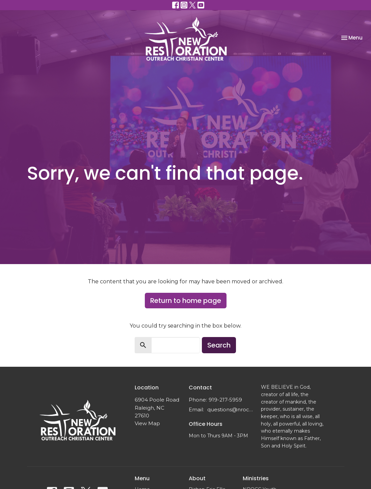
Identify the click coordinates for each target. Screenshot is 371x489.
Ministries (256, 478)
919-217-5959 (225, 399)
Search (219, 345)
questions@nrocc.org (230, 409)
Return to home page (185, 300)
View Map (147, 423)
